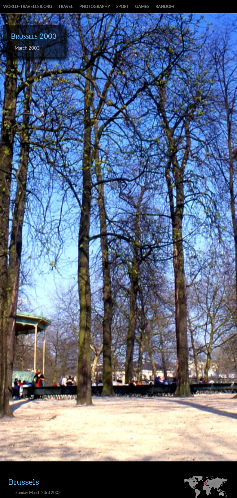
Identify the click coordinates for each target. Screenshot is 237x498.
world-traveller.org (27, 5)
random (165, 5)
